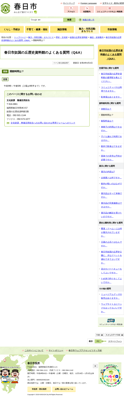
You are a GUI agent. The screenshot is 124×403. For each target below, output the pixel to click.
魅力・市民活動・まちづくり (41, 37)
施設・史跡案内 (97, 37)
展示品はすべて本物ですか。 (111, 195)
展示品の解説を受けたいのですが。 (111, 215)
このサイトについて (34, 350)
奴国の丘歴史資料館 (78, 37)
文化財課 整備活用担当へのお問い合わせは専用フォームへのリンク (43, 123)
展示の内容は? (108, 172)
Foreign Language (89, 3)
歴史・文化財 (62, 37)
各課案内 (86, 12)
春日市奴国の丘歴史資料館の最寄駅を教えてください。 (111, 77)
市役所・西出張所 (39, 389)
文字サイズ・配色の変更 (113, 3)
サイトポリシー (56, 350)
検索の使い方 (88, 20)
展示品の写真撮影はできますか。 (111, 205)
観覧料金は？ (107, 121)
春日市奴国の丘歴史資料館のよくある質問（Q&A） (111, 54)
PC (98, 341)
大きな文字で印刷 (113, 335)
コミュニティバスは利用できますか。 (111, 89)
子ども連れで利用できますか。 (111, 138)
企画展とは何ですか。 (111, 178)
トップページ (20, 37)
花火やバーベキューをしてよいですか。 (111, 271)
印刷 (98, 335)
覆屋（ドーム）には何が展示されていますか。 (111, 232)
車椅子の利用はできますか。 (111, 129)
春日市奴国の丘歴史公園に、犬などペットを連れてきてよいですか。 (111, 257)
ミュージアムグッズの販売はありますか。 (111, 296)
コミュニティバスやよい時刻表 (109, 12)
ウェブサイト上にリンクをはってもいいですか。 (111, 308)
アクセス (71, 12)
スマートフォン (115, 341)
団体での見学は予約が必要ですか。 (111, 158)
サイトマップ (69, 3)
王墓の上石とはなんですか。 (111, 244)
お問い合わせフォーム (64, 389)
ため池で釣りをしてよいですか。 (111, 280)
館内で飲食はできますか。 (111, 148)
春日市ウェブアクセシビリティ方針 (85, 350)
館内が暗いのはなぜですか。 (111, 186)
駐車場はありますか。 (111, 97)
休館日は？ (106, 109)
